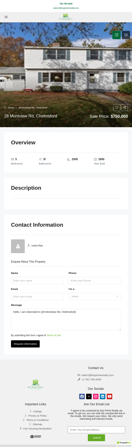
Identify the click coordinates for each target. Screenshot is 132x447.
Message (16, 304)
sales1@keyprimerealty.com (66, 8)
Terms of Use (54, 335)
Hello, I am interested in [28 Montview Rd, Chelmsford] (66, 320)
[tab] (116, 35)
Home (11, 107)
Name (14, 273)
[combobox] (95, 296)
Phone (72, 273)
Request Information (25, 343)
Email (14, 289)
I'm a (71, 289)
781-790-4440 (66, 4)
